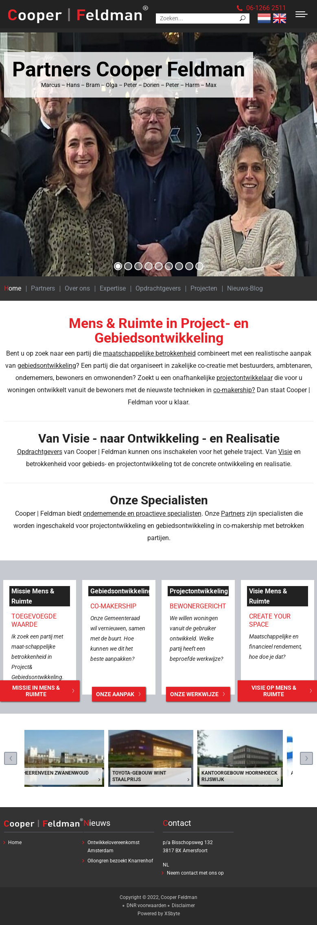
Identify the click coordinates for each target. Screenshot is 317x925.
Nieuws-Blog (245, 288)
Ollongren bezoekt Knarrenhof (120, 861)
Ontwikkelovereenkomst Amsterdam (113, 846)
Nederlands (264, 18)
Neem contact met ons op (195, 873)
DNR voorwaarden (146, 905)
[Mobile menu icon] (301, 14)
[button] (118, 266)
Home (12, 288)
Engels (279, 18)
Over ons (77, 288)
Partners (43, 288)
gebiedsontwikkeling (46, 365)
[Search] (202, 18)
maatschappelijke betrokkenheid (149, 353)
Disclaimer (183, 905)
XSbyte (172, 913)
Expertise (113, 288)
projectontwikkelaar (244, 378)
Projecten (203, 288)
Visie (285, 452)
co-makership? (234, 390)
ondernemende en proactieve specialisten (142, 513)
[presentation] (10, 758)
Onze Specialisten (159, 500)
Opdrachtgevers (158, 288)
